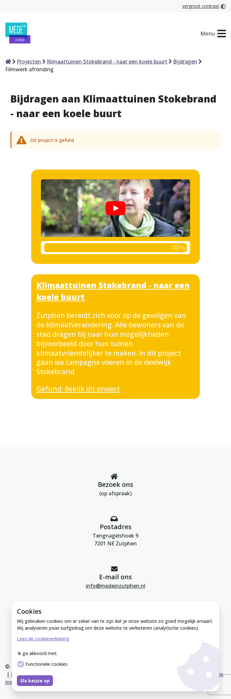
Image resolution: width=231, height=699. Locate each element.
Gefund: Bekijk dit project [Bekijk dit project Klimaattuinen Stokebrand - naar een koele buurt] (78, 388)
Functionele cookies (43, 664)
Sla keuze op (35, 681)
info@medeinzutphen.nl (115, 585)
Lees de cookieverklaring (43, 639)
